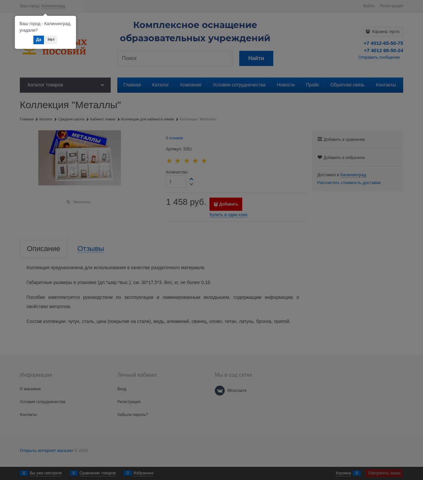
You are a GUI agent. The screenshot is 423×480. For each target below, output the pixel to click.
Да (38, 39)
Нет (51, 39)
